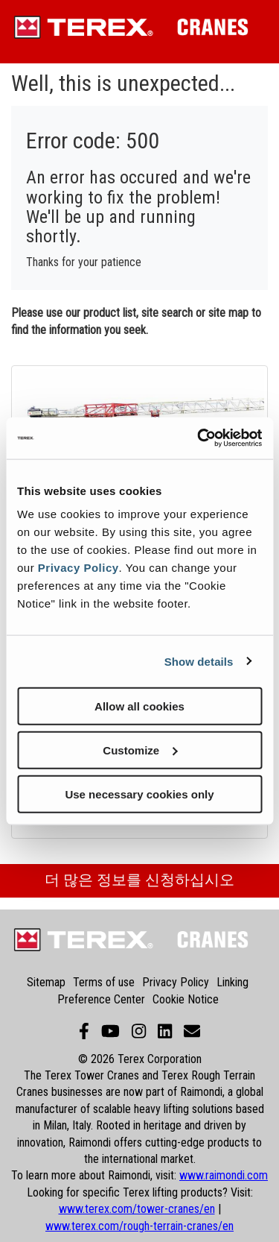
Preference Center (101, 999)
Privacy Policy (78, 567)
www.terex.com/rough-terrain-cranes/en (139, 1226)
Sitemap (46, 982)
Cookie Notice (186, 999)
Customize (140, 749)
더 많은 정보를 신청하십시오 (139, 880)
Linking (232, 982)
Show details (199, 661)
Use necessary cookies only (139, 793)
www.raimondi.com (223, 1175)
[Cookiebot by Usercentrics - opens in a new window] (198, 438)
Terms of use (104, 982)
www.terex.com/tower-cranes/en (137, 1209)
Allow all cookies (139, 706)
